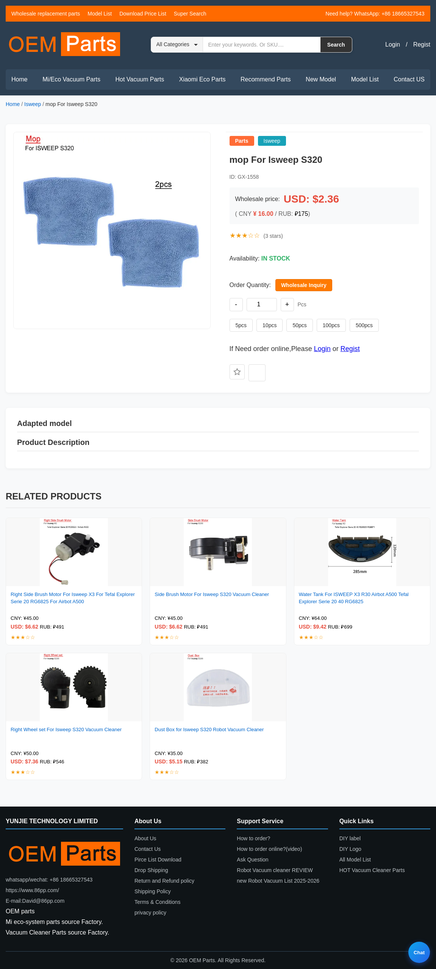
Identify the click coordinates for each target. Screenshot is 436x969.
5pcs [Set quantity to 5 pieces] (241, 325)
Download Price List (142, 14)
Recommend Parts (266, 79)
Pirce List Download (157, 860)
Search (336, 45)
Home (19, 79)
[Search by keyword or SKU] (261, 44)
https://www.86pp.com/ (32, 890)
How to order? (253, 838)
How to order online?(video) (269, 849)
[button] (112, 230)
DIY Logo (350, 849)
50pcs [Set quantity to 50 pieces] (299, 325)
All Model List (355, 860)
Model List (100, 14)
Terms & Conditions (157, 902)
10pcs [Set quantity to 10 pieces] (270, 325)
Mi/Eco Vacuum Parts (71, 79)
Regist (421, 44)
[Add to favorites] (237, 371)
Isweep (32, 104)
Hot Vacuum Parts (139, 79)
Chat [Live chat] (419, 952)
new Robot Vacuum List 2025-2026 (278, 881)
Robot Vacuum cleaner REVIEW (275, 870)
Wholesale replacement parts (45, 14)
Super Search (190, 14)
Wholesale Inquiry (304, 285)
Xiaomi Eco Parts (202, 79)
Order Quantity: (250, 285)
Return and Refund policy (164, 881)
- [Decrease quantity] (236, 304)
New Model (321, 79)
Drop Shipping (151, 870)
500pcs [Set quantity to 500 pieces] (364, 325)
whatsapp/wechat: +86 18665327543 (49, 880)
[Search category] (177, 44)
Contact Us (147, 849)
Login (392, 44)
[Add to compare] (257, 372)
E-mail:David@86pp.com (35, 901)
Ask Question (252, 860)
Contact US (409, 79)
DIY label (350, 838)
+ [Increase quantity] (287, 304)
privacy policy (150, 913)
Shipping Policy (152, 891)
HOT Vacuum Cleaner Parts (372, 870)
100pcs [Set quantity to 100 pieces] (331, 325)
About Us (145, 838)
